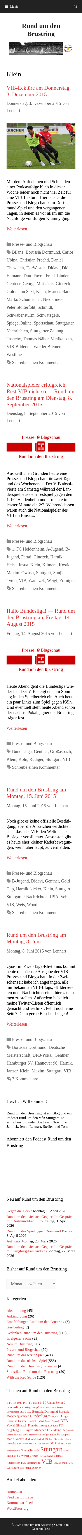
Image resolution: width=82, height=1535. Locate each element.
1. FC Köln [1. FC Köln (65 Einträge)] (32, 1402)
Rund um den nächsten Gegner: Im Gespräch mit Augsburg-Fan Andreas (40, 1249)
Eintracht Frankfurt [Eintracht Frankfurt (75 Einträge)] (27, 1425)
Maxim (13, 572)
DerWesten (35, 267)
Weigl (52, 580)
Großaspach (60, 751)
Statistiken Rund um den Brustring (32, 1372)
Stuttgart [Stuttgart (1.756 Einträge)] (51, 1449)
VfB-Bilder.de (19, 346)
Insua (23, 564)
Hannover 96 (46, 1063)
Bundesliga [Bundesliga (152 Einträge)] (38, 1416)
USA (54, 896)
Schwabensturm (21, 315)
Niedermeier (54, 299)
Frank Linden (57, 275)
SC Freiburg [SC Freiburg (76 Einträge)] (57, 1443)
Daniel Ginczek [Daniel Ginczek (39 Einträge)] (52, 1421)
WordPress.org (17, 1508)
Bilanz (17, 252)
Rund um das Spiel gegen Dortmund (34, 1231)
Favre (38, 275)
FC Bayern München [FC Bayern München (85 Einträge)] (33, 1430)
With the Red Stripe (21, 1377)
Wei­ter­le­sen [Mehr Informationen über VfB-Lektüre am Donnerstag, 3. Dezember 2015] (17, 228)
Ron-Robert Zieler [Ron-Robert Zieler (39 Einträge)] (25, 1443)
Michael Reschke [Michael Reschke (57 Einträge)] (54, 1439)
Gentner (14, 283)
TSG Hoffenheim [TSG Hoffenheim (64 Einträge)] (31, 1462)
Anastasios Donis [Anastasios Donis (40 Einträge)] (48, 1407)
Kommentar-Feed (20, 1503)
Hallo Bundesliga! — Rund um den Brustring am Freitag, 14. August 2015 (41, 617)
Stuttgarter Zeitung (46, 330)
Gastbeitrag (15, 1327)
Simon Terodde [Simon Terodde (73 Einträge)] (30, 1450)
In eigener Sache (19, 1338)
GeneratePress (41, 1528)
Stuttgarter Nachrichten (27, 896)
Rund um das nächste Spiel (27, 1361)
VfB (22, 580)
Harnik (56, 556)
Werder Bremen (47, 346)
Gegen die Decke (19, 1211)
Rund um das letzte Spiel (25, 1355)
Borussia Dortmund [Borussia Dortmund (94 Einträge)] (45, 1411)
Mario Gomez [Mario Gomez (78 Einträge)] (15, 1439)
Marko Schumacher (24, 299)
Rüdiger (36, 759)
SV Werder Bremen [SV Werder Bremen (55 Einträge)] (27, 1455)
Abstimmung (16, 1311)
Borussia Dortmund (43, 252)
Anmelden (14, 1491)
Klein (41, 291)
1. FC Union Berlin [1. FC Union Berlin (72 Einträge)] (51, 1402)
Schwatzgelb (48, 315)
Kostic (64, 564)
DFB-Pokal (42, 1055)
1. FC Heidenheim (28, 549)
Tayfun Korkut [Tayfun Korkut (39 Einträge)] (46, 1456)
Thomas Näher (36, 338)
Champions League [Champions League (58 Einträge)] (58, 1416)
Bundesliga (22, 751)
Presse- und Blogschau (32, 244)
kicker (35, 888)
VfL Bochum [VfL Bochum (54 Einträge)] (60, 1462)
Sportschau (43, 323)
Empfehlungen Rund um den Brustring (35, 1322)
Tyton (12, 580)
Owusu (27, 572)
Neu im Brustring (20, 1344)
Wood (32, 904)
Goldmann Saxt (20, 291)
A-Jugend (54, 549)
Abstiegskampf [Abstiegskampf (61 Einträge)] (30, 1407)
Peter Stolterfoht (21, 307)
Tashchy (14, 338)
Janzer (12, 1070)
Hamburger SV (20, 1063)
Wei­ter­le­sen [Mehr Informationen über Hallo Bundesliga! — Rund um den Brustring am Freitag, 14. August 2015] (17, 728)
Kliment (49, 564)
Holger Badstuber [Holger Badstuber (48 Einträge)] (51, 1434)
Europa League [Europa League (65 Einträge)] (49, 1425)
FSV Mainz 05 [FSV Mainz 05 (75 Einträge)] (56, 1430)
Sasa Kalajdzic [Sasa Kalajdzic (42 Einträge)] (42, 1443)
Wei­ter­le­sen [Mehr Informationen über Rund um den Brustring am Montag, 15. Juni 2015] (17, 857)
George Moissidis (38, 283)
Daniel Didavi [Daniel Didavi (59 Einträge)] (36, 1421)
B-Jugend (20, 881)
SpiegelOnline (19, 323)
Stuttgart (43, 572)
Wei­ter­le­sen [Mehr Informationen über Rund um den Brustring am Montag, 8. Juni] (17, 1024)
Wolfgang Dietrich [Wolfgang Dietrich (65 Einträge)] (30, 1467)
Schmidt (45, 307)
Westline (14, 354)
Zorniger (67, 580)
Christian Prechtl (34, 260)
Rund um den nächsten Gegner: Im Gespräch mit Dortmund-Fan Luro (40, 1219)
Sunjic (58, 572)
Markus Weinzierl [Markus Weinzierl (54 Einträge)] (34, 1439)
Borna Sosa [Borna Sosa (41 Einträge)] (25, 1411)
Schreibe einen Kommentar (36, 362)
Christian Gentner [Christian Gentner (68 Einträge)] (17, 1421)
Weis (20, 904)
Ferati (26, 556)
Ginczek (63, 283)
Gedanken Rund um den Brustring (32, 1333)
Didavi (53, 267)
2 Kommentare (25, 1078)
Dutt (27, 275)
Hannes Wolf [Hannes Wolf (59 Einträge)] (21, 1434)
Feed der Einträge (20, 1497)
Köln (22, 759)
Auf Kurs (14, 1241)
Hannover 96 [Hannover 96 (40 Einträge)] (35, 1434)
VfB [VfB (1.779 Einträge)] (46, 1461)
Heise (12, 564)
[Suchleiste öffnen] (75, 6)
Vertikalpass (61, 338)
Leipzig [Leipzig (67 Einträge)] (65, 1434)
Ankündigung (17, 1316)
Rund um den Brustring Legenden (32, 1366)
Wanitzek (36, 580)
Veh (64, 896)
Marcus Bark (59, 291)
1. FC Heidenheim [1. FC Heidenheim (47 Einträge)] (16, 1403)
